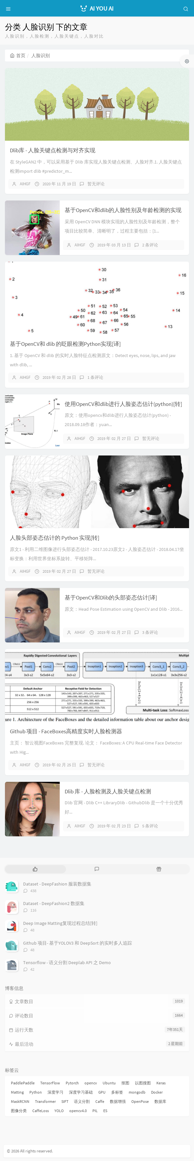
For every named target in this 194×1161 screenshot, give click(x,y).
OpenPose (140, 1101)
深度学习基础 (81, 1092)
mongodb (137, 1092)
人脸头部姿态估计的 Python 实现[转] (54, 537)
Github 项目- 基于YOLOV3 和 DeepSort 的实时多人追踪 (77, 943)
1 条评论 (95, 377)
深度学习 (55, 1092)
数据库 (160, 1101)
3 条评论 (150, 632)
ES (105, 1110)
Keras (161, 1082)
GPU (102, 1092)
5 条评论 (150, 826)
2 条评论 (150, 245)
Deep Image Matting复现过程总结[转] (60, 923)
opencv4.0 (78, 1110)
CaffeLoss (40, 1110)
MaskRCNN (20, 1101)
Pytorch (72, 1082)
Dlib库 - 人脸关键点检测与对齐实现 (52, 150)
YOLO (59, 1110)
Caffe (99, 1101)
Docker (157, 1092)
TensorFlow (50, 1082)
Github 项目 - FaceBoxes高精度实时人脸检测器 (66, 731)
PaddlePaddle (23, 1082)
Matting (17, 1092)
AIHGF (25, 184)
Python (35, 1092)
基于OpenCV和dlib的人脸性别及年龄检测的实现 (123, 210)
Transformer (45, 1101)
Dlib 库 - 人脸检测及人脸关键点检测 (108, 791)
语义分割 (82, 1101)
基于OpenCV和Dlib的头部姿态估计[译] (111, 597)
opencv (90, 1082)
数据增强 (118, 1101)
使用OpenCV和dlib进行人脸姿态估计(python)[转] (123, 404)
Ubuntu (109, 1082)
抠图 (125, 1082)
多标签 (117, 1092)
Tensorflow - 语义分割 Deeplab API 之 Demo (67, 962)
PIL (95, 1110)
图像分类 (19, 1110)
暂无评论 (96, 184)
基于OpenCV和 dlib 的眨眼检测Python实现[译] (65, 343)
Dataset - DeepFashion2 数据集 (53, 903)
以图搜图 (143, 1082)
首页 (17, 55)
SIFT (64, 1101)
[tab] (35, 869)
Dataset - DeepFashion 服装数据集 (57, 884)
